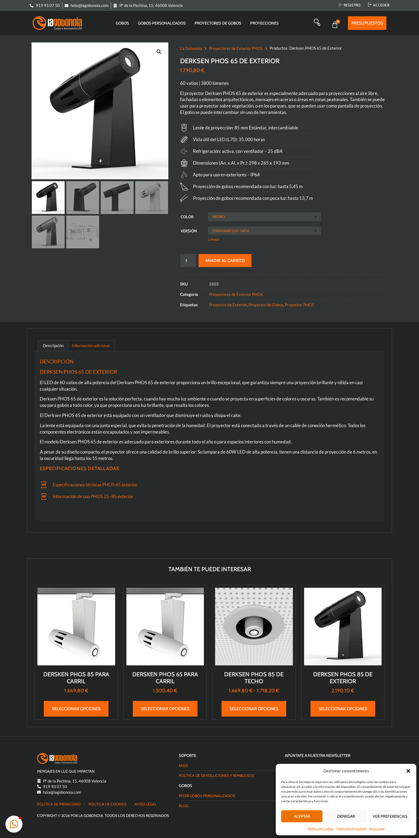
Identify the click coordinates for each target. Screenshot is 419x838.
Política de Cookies (321, 829)
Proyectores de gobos (218, 23)
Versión (189, 231)
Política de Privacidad (351, 829)
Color (187, 217)
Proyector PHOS (299, 304)
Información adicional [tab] (91, 345)
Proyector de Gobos (266, 304)
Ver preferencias (390, 816)
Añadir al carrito (225, 260)
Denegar (346, 816)
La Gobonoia (191, 48)
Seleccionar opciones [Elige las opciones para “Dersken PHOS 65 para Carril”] (165, 708)
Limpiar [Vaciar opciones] (214, 239)
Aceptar (302, 816)
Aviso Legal (377, 829)
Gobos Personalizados (162, 23)
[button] (408, 771)
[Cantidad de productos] (188, 260)
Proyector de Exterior (228, 304)
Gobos (122, 23)
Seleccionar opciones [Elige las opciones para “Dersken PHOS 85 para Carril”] (76, 708)
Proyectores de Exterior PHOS (236, 48)
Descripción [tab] (53, 345)
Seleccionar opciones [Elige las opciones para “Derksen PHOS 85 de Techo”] (254, 708)
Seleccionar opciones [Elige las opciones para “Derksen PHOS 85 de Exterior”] (343, 708)
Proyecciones (264, 23)
